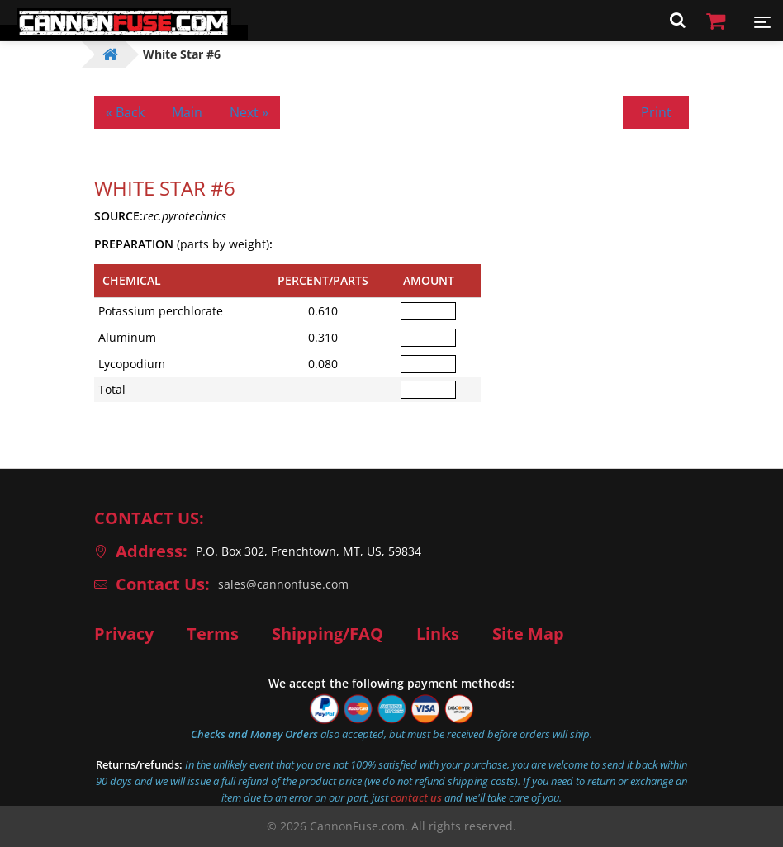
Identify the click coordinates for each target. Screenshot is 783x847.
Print (656, 112)
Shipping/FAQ (327, 634)
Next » (249, 112)
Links (437, 634)
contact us (416, 797)
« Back (125, 112)
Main (187, 112)
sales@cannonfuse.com (283, 584)
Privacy (124, 634)
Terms (213, 634)
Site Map (528, 634)
